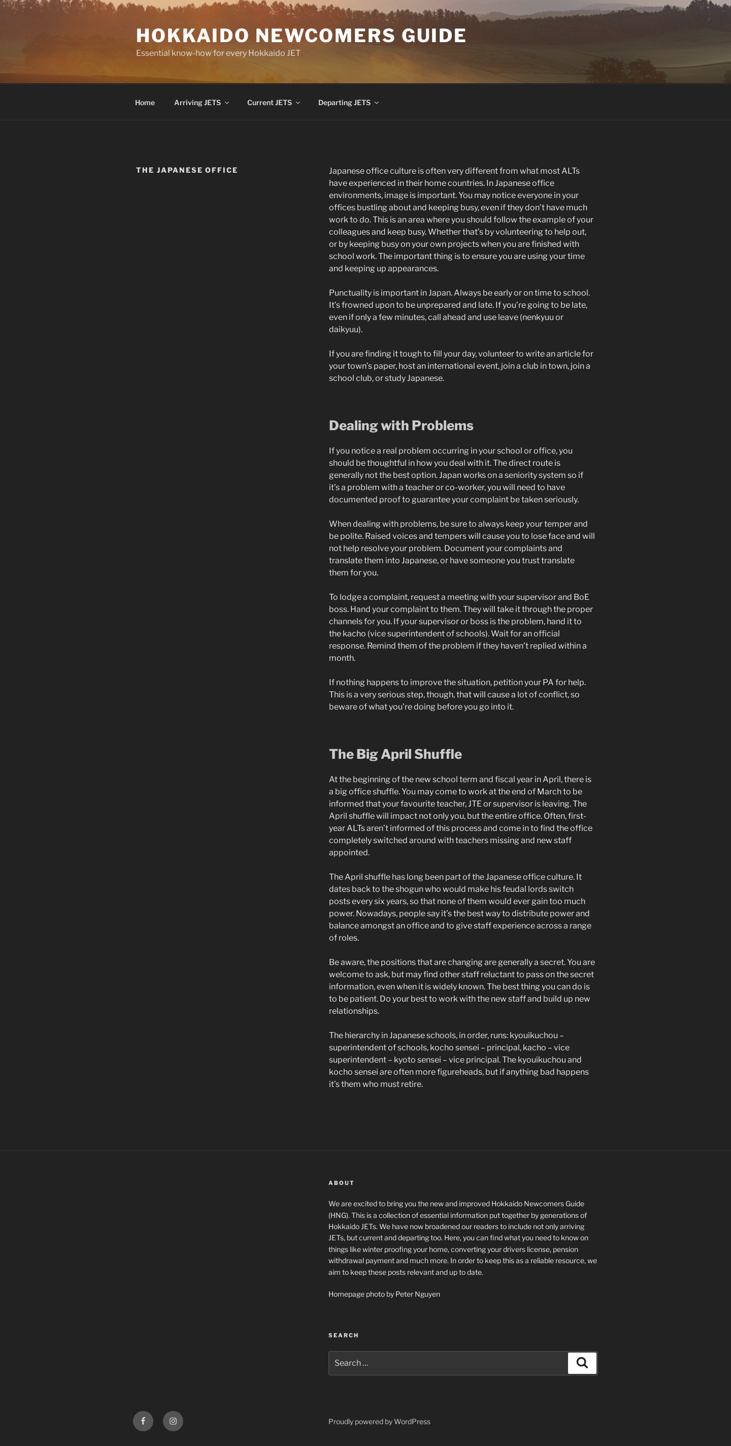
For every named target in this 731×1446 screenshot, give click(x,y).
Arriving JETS (202, 102)
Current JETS (274, 102)
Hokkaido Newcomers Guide (302, 35)
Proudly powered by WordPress (379, 1421)
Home (145, 102)
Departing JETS (349, 102)
